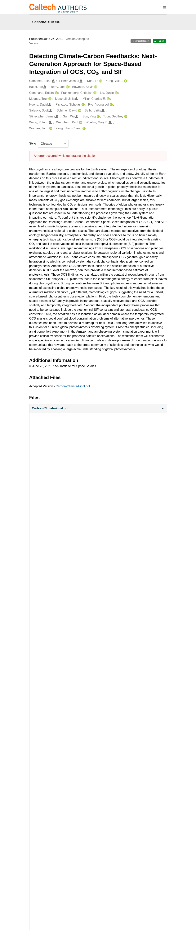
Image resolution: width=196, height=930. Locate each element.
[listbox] (53, 144)
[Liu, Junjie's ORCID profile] (116, 93)
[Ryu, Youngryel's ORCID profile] (111, 104)
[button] (98, 408)
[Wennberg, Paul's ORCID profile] (80, 122)
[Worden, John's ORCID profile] (50, 128)
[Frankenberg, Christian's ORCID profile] (94, 93)
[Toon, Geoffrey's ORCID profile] (125, 116)
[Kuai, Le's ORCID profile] (100, 81)
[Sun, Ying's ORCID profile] (98, 116)
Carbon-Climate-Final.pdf (73, 386)
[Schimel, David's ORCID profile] (79, 110)
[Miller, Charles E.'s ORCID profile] (108, 99)
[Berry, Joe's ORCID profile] (67, 87)
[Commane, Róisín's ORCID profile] (56, 93)
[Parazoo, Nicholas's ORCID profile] (83, 104)
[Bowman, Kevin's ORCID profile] (95, 87)
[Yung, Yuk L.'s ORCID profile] (125, 81)
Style (32, 143)
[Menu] (164, 7)
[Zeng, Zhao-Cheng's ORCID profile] (84, 128)
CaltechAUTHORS (46, 22)
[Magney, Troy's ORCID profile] (49, 99)
